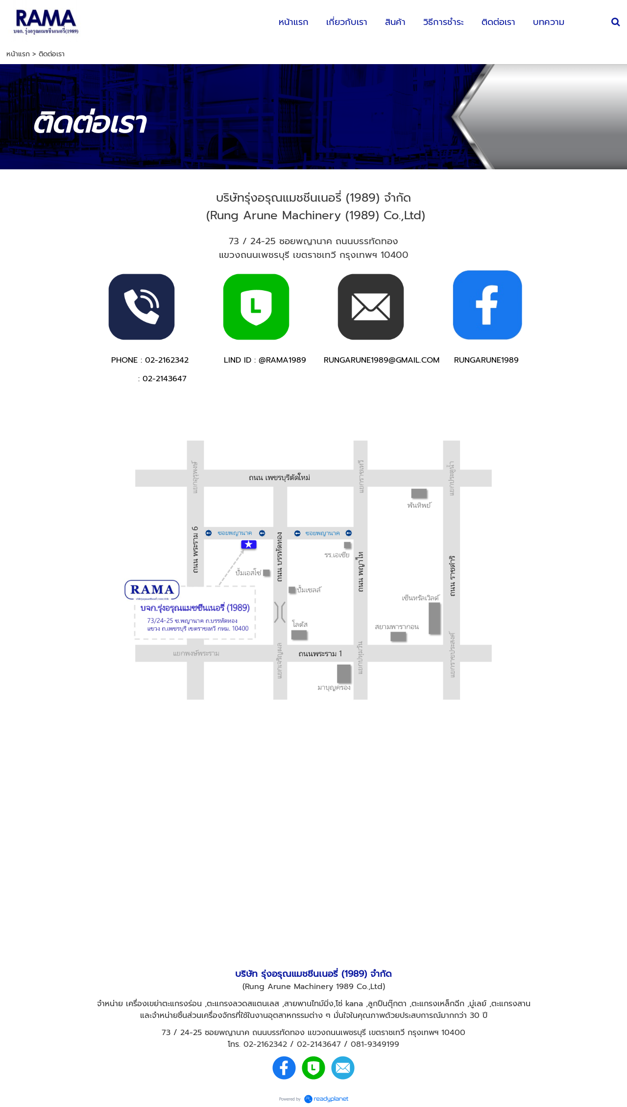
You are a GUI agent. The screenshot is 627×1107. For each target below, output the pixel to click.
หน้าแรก (18, 54)
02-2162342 (265, 1044)
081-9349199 (375, 1044)
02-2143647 (319, 1044)
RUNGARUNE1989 (486, 360)
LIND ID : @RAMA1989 (265, 360)
